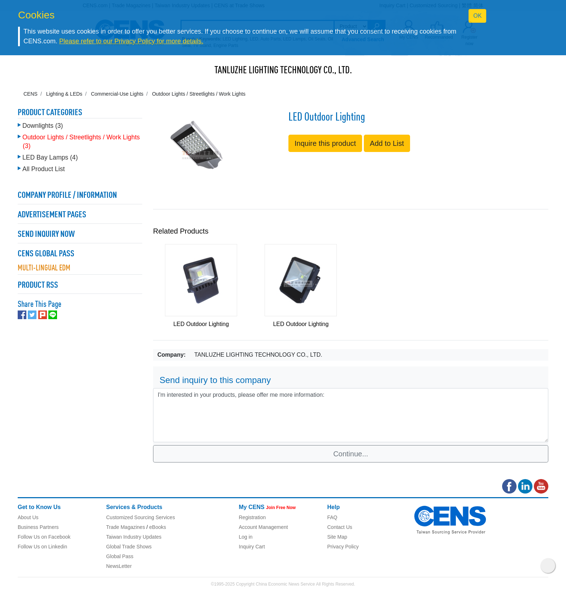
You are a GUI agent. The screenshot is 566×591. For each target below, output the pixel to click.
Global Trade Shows (129, 546)
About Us (28, 517)
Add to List (387, 143)
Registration (252, 517)
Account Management (263, 527)
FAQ (332, 517)
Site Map (337, 537)
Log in (246, 537)
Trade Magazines (125, 527)
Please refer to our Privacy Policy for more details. (131, 41)
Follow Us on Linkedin (42, 546)
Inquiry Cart (252, 546)
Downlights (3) (42, 125)
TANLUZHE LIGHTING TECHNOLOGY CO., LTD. (283, 71)
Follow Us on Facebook (44, 537)
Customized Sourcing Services (140, 517)
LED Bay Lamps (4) (50, 157)
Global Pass (119, 556)
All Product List (43, 169)
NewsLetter (119, 566)
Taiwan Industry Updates (133, 537)
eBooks (157, 527)
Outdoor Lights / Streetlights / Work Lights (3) (81, 141)
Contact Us (339, 527)
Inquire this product (325, 143)
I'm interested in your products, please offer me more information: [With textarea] (350, 415)
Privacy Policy (343, 546)
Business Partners (38, 527)
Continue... (350, 454)
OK (477, 16)
